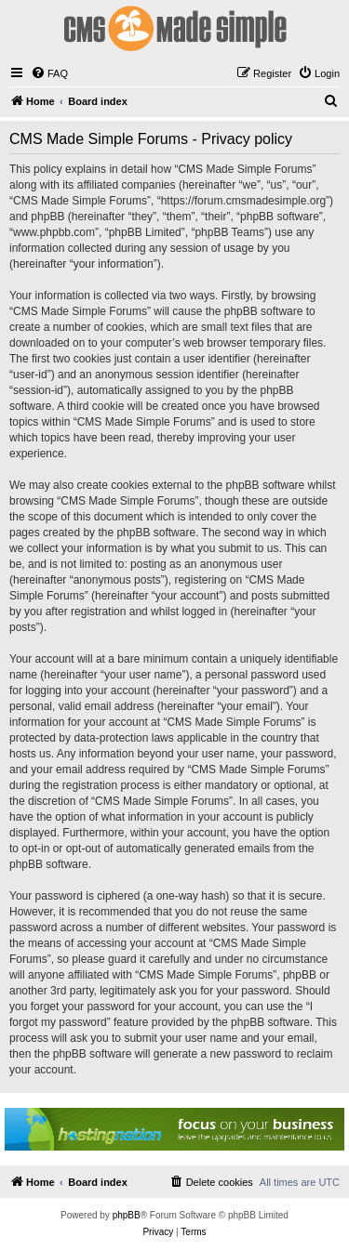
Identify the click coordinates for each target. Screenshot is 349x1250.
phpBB (127, 1215)
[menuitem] (49, 73)
